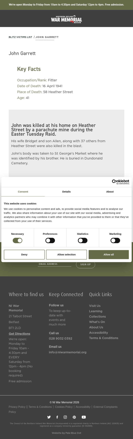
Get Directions (19, 334)
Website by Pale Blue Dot (66, 433)
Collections (97, 316)
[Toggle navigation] (125, 18)
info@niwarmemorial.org (66, 352)
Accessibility (98, 332)
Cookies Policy (64, 406)
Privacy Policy (17, 406)
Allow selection (66, 254)
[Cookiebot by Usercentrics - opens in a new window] (114, 181)
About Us (96, 327)
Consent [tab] (23, 191)
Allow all (109, 254)
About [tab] (110, 191)
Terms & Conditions (103, 338)
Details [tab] (66, 191)
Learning (95, 311)
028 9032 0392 (60, 338)
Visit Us (95, 306)
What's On (97, 322)
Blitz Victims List (20, 37)
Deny (24, 254)
